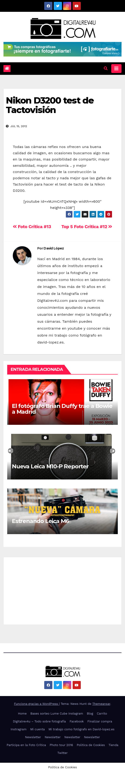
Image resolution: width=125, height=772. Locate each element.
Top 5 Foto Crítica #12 (86, 226)
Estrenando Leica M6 (40, 521)
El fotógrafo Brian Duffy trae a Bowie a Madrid (62, 409)
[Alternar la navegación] (116, 68)
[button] (106, 68)
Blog (90, 713)
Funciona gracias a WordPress (36, 704)
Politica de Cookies (91, 745)
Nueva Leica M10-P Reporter (50, 466)
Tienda (113, 745)
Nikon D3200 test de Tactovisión (50, 105)
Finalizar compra (99, 721)
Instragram (18, 729)
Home (22, 713)
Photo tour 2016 (61, 745)
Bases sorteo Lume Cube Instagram (56, 713)
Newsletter (33, 737)
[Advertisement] (62, 589)
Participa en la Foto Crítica (26, 745)
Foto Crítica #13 (32, 226)
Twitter (62, 753)
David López (54, 248)
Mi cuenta (37, 729)
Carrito (102, 713)
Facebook (77, 721)
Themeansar (101, 704)
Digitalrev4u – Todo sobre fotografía (39, 721)
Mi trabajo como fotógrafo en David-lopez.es (81, 729)
